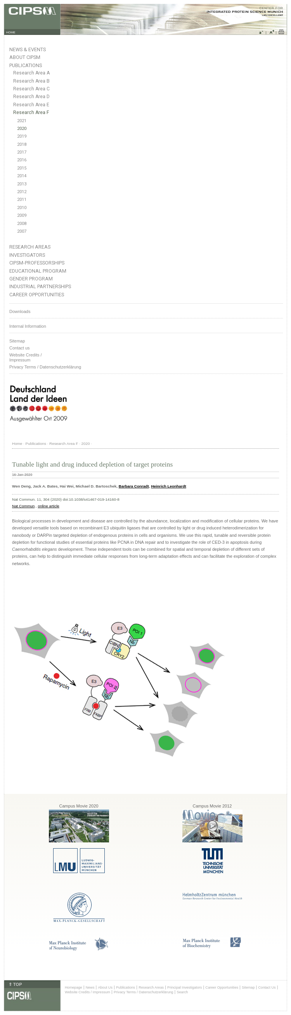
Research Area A (31, 73)
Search (182, 992)
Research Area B (31, 81)
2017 (21, 152)
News (90, 987)
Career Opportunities (36, 294)
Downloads (19, 311)
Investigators (27, 255)
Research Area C (31, 89)
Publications (25, 65)
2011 (21, 199)
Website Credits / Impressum (87, 992)
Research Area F (31, 112)
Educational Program (37, 271)
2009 (21, 215)
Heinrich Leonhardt (168, 486)
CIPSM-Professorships (36, 263)
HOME (11, 32)
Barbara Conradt (134, 486)
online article (48, 506)
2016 (21, 160)
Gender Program (31, 279)
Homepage (73, 987)
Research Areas (29, 247)
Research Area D (31, 96)
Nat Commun (23, 506)
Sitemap (17, 341)
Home (17, 443)
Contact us (19, 348)
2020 (21, 128)
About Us (105, 987)
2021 (21, 120)
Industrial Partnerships (40, 286)
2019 (21, 136)
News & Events (27, 49)
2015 (21, 168)
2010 (21, 207)
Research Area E (31, 104)
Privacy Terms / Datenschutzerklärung (45, 367)
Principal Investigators (184, 987)
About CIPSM (24, 57)
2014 (21, 175)
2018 (21, 144)
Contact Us (266, 987)
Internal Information (27, 326)
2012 (21, 191)
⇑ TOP (15, 984)
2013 (21, 184)
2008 (21, 223)
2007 (21, 231)
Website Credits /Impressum (25, 357)
